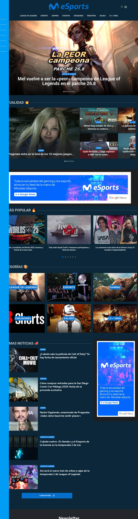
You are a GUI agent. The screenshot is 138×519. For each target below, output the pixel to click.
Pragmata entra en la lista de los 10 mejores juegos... (41, 154)
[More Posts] (47, 495)
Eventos (66, 16)
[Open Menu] (125, 7)
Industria (91, 16)
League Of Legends (28, 16)
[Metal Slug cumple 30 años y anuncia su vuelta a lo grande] (99, 120)
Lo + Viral (113, 16)
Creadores (78, 16)
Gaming (55, 16)
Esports (44, 16)
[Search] (122, 7)
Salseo (103, 16)
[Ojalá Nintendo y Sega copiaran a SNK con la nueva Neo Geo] (99, 146)
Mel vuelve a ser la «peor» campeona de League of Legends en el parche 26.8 (69, 81)
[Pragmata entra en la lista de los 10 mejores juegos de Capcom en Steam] (41, 133)
